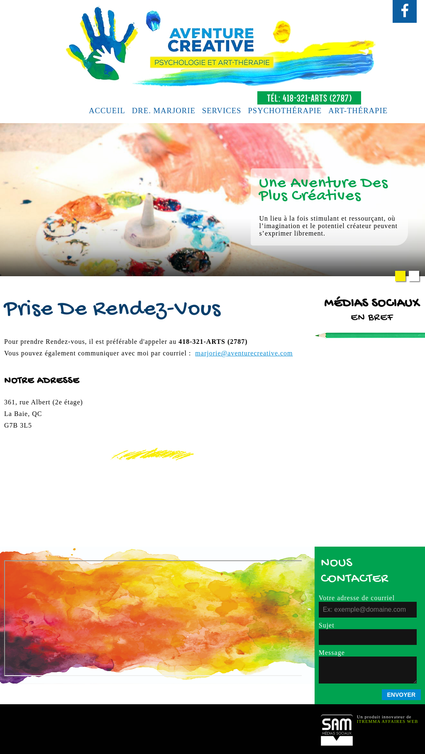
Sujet (327, 625)
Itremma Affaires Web (387, 721)
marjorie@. (244, 353)
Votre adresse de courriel (357, 597)
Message (332, 652)
